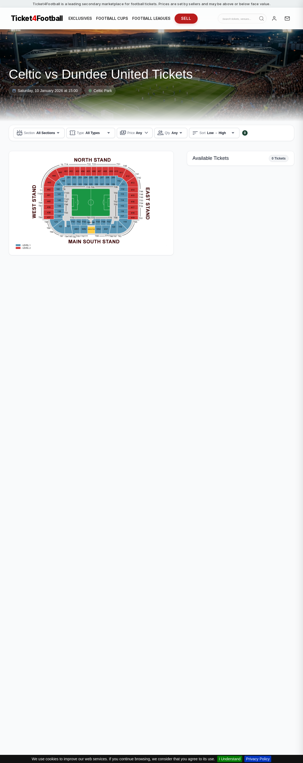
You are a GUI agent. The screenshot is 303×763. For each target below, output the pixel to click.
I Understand (230, 759)
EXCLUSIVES (80, 18)
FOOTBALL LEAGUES (151, 18)
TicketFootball (37, 18)
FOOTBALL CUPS (112, 18)
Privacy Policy (258, 759)
